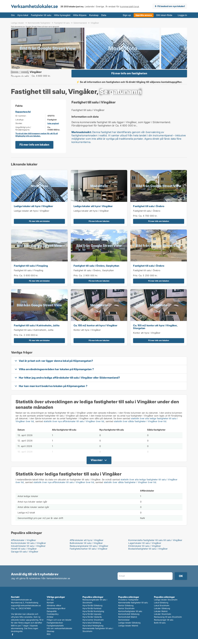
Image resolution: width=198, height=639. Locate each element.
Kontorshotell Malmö (127, 617)
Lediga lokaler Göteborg (129, 622)
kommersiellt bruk (129, 6)
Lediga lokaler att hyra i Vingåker (33, 213)
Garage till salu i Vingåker (24, 559)
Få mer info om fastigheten (129, 77)
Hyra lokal (22, 15)
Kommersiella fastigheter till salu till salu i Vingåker (155, 547)
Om (13, 15)
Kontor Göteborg (126, 605)
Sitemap (50, 631)
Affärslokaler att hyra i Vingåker (87, 547)
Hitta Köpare (79, 15)
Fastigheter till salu (41, 15)
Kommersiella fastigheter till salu (133, 602)
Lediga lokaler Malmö (128, 625)
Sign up (127, 15)
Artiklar (50, 617)
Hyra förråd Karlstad (91, 608)
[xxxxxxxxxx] (19, 75)
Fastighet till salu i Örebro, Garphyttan (96, 273)
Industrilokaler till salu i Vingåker (28, 553)
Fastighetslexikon (55, 622)
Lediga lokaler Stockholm (165, 599)
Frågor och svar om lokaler (59, 620)
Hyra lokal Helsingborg (92, 625)
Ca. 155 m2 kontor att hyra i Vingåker (95, 332)
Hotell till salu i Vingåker (24, 556)
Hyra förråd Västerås (92, 617)
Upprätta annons (143, 15)
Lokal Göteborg (161, 602)
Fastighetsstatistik (55, 625)
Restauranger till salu (163, 620)
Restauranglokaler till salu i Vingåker (89, 553)
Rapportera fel (23, 119)
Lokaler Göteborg (162, 608)
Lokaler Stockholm (162, 614)
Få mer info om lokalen (34, 152)
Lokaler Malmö (161, 611)
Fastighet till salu (62, 23)
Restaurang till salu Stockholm (168, 617)
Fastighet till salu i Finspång (31, 273)
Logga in (182, 15)
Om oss (50, 599)
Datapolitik (52, 611)
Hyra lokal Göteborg (91, 622)
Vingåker (95, 23)
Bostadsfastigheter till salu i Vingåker (148, 556)
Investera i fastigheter (128, 599)
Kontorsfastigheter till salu (130, 611)
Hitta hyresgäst (62, 15)
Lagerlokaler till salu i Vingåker (144, 550)
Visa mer (97, 467)
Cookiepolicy (53, 614)
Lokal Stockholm (161, 605)
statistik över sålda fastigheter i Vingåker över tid (140, 428)
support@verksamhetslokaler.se (26, 605)
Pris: (135, 223)
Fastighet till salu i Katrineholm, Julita (36, 332)
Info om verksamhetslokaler (59, 628)
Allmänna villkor (54, 605)
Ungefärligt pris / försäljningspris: (23, 135)
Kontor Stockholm (126, 608)
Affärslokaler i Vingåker (23, 547)
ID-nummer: (20, 123)
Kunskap (94, 15)
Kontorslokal (123, 620)
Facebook (12, 634)
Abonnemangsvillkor (56, 608)
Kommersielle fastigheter (39, 23)
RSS (49, 634)
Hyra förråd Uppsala (91, 614)
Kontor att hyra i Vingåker (87, 337)
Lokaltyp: (19, 127)
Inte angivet (53, 131)
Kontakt (50, 602)
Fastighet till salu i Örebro (148, 213)
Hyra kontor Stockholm (93, 620)
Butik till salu (160, 622)
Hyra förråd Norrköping (93, 611)
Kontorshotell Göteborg (128, 614)
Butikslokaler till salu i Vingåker (86, 550)
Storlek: (19, 131)
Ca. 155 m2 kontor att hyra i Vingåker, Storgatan (155, 334)
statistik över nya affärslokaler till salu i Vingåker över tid (74, 428)
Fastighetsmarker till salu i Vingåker (88, 556)
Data (103, 15)
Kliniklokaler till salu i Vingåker (144, 553)
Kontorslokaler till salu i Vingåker (28, 550)
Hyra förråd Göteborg (92, 605)
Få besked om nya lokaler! (171, 6)
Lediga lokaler (17, 23)
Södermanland (80, 23)
